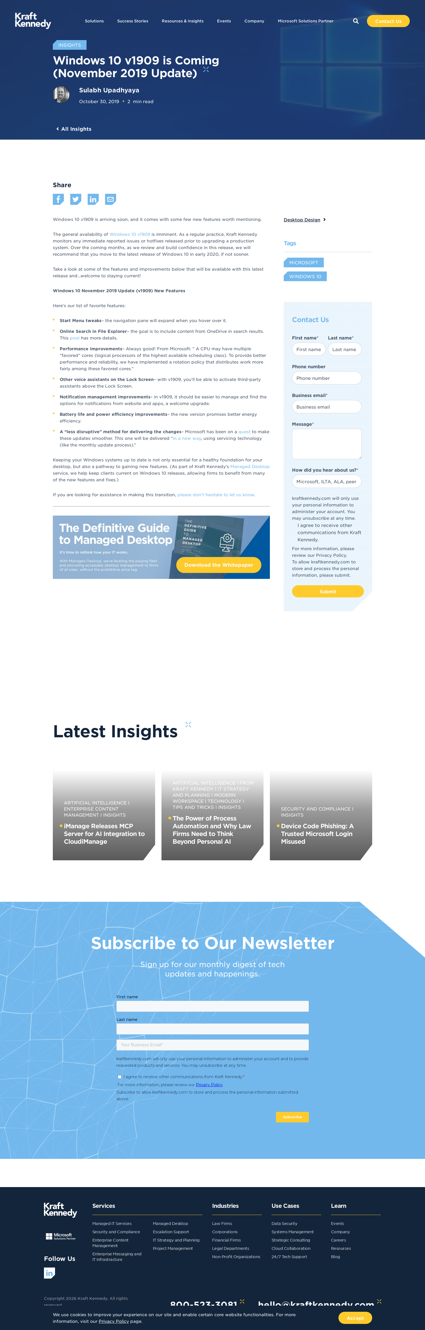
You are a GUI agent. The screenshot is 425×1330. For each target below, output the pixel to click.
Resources (341, 1248)
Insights (114, 814)
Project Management (173, 1248)
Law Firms (222, 1223)
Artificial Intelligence (95, 802)
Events (224, 21)
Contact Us (388, 21)
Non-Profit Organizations (236, 1256)
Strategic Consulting (291, 1239)
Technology (224, 801)
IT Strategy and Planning (176, 1239)
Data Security (285, 1223)
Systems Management (293, 1231)
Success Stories (132, 21)
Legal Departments (230, 1248)
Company (254, 21)
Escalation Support (171, 1231)
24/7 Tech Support (289, 1256)
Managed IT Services (112, 1223)
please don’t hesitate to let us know (216, 494)
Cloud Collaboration (291, 1248)
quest (245, 431)
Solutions (94, 21)
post (75, 337)
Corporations (225, 1231)
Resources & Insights (183, 21)
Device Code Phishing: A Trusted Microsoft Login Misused (317, 833)
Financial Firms (226, 1239)
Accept (355, 1318)
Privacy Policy (331, 555)
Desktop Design (302, 219)
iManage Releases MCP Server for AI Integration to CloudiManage (104, 833)
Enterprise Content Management (91, 811)
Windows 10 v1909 (129, 234)
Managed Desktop (250, 466)
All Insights (76, 129)
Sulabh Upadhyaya (109, 89)
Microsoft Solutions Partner (305, 21)
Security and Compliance (316, 808)
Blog (335, 1256)
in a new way (187, 438)
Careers (338, 1239)
